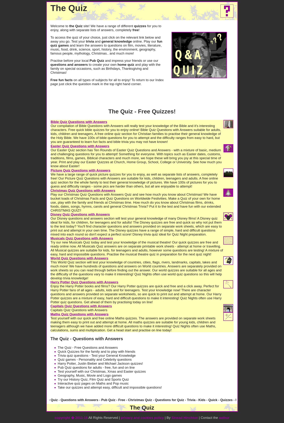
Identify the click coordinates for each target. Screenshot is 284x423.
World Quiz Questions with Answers (79, 258)
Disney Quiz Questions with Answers (80, 214)
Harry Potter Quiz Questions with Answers (84, 282)
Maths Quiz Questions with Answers (80, 314)
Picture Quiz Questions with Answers (80, 170)
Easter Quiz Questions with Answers (80, 146)
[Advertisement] (199, 364)
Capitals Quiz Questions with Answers (81, 306)
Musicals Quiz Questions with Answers (82, 238)
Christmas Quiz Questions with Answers (83, 190)
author (224, 418)
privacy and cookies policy (142, 418)
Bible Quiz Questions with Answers (79, 122)
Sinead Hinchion (185, 418)
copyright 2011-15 (71, 418)
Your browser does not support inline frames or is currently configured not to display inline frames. (142, 400)
